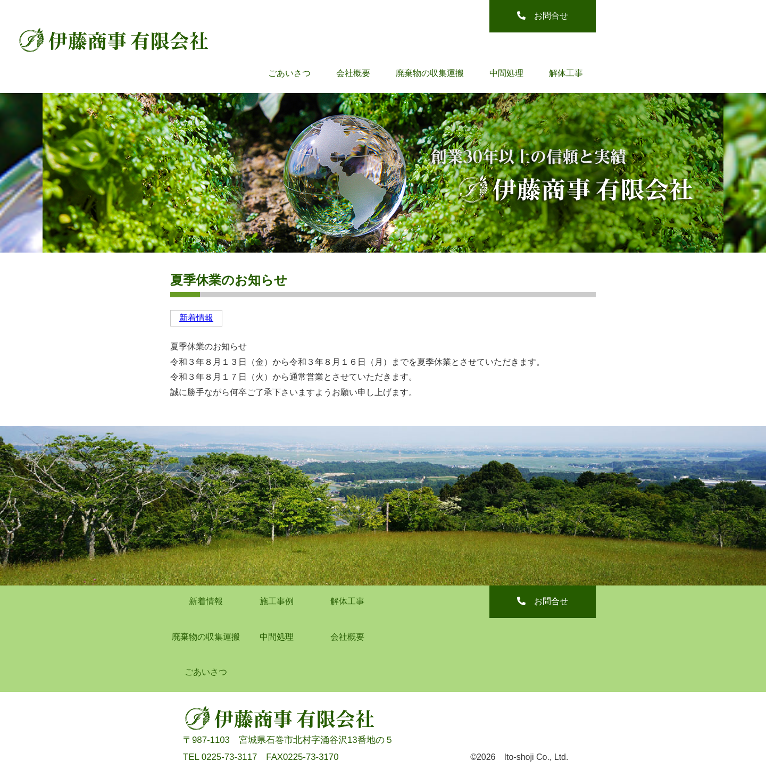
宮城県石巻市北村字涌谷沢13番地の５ (316, 740)
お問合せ (542, 15)
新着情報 (196, 317)
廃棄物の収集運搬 (430, 73)
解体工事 (566, 73)
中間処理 (506, 73)
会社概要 (353, 73)
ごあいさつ (289, 73)
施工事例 (277, 601)
